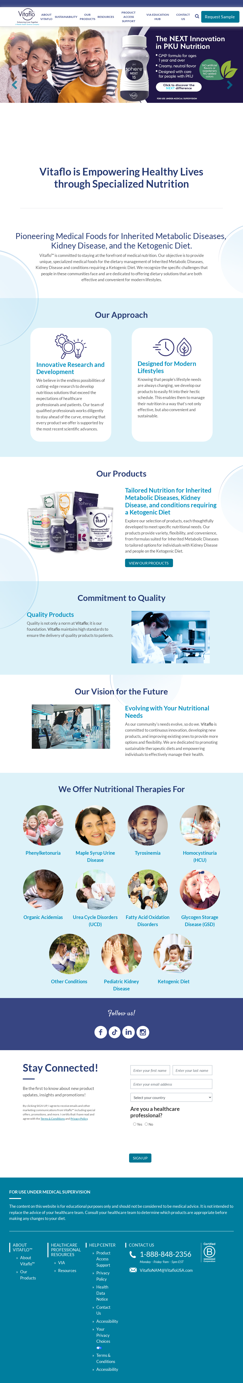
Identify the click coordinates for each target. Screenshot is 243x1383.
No (151, 1124)
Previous (13, 87)
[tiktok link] (115, 1032)
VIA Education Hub (157, 17)
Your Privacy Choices (106, 1345)
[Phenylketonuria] (43, 854)
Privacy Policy (79, 1118)
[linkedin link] (128, 1032)
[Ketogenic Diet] (174, 983)
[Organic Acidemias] (43, 919)
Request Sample (220, 16)
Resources (106, 17)
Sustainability (66, 17)
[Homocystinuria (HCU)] (200, 858)
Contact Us (183, 17)
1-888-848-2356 (165, 1254)
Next (229, 87)
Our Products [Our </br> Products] (87, 17)
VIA (61, 1262)
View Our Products (149, 563)
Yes (139, 1124)
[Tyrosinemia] (147, 854)
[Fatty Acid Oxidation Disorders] (147, 922)
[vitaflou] (27, 16)
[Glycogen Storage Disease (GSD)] (199, 922)
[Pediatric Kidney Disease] (121, 987)
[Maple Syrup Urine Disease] (95, 858)
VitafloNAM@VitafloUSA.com (166, 1270)
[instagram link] (142, 1032)
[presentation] (165, 1144)
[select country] (171, 1097)
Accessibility (107, 1300)
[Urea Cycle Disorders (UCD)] (95, 922)
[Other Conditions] (69, 983)
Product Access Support (103, 1259)
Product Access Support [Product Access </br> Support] (129, 17)
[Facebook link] (100, 1032)
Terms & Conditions (53, 1118)
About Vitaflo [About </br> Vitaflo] (46, 17)
